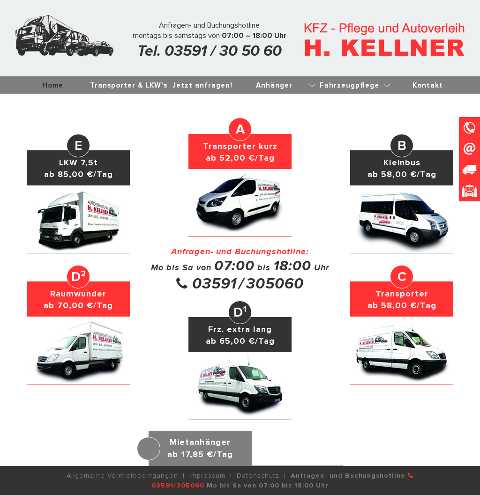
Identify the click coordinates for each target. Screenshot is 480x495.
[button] (401, 193)
